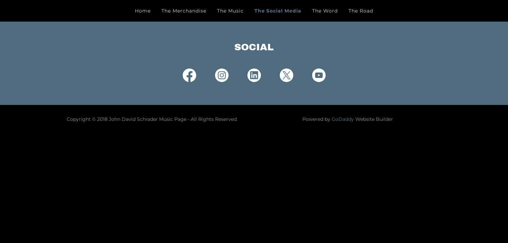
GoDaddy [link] (343, 119)
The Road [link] (361, 11)
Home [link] (143, 11)
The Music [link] (230, 11)
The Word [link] (325, 11)
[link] (189, 76)
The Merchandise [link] (183, 11)
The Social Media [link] (278, 11)
